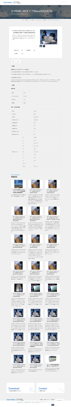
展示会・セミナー (47, 399)
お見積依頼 (28, 50)
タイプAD (52, 81)
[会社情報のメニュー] (67, 3)
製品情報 (41, 399)
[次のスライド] (59, 37)
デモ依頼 (15, 53)
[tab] (40, 46)
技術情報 (52, 399)
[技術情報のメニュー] (54, 3)
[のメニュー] (43, 3)
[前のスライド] (38, 37)
